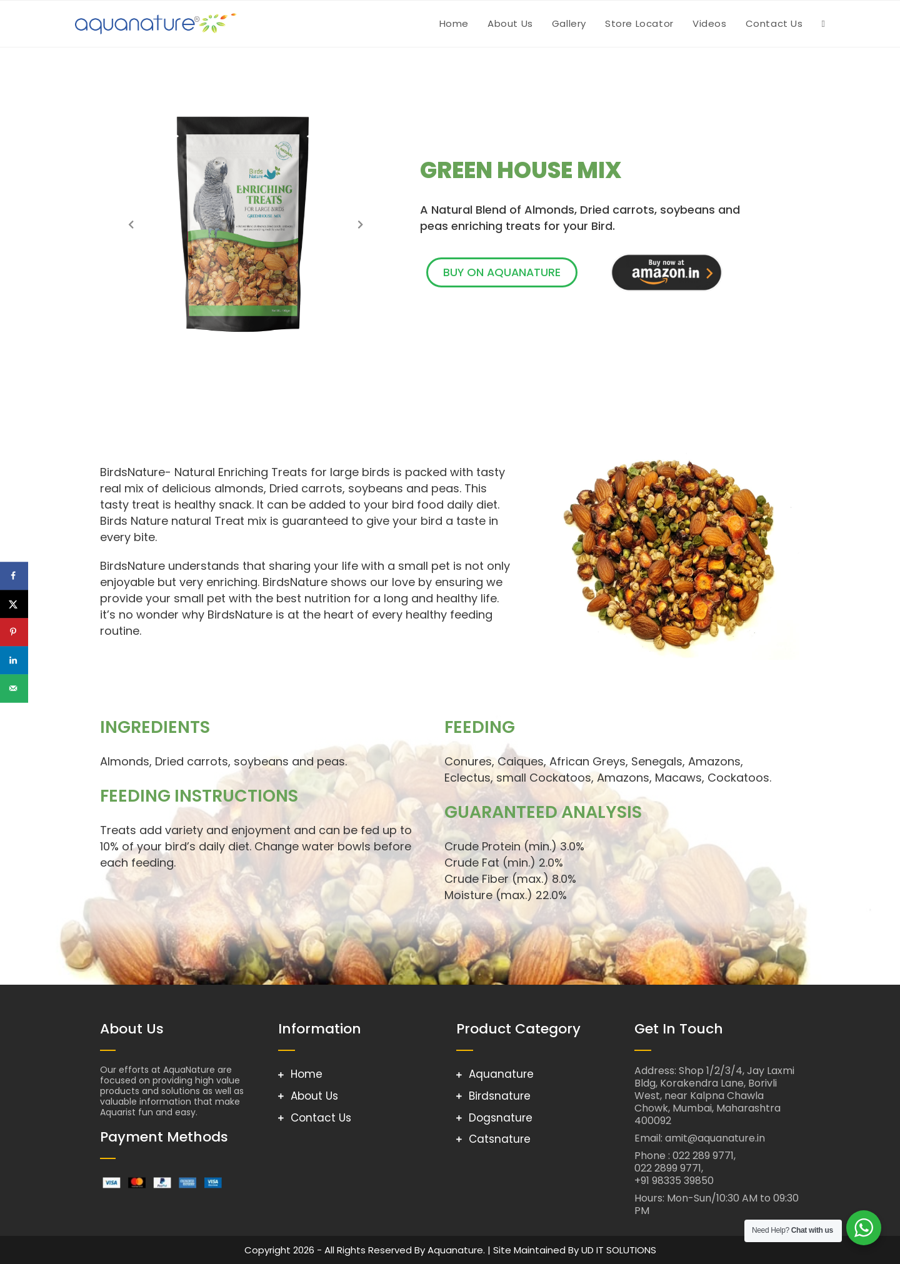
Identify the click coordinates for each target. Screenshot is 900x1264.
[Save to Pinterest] (14, 632)
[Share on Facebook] (14, 576)
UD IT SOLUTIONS (618, 1250)
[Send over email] (14, 688)
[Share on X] (14, 604)
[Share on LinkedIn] (14, 660)
